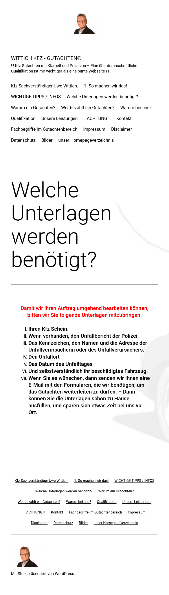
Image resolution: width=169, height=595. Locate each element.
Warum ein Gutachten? (33, 107)
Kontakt (124, 118)
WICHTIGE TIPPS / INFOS (36, 96)
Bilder (47, 140)
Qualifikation (23, 118)
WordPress (64, 573)
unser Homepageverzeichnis (86, 140)
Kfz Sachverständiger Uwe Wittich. (44, 86)
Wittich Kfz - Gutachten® (46, 58)
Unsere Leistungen (59, 118)
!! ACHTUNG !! (96, 118)
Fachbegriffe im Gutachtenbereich (44, 129)
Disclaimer (121, 129)
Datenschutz (23, 140)
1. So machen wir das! (105, 86)
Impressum (94, 129)
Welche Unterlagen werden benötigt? (102, 96)
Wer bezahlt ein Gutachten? (87, 107)
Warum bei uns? (136, 107)
